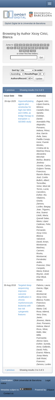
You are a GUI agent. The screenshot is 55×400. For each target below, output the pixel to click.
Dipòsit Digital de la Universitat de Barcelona (25, 23)
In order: (39, 70)
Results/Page (31, 74)
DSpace (50, 390)
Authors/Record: (19, 78)
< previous (10, 90)
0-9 (16, 45)
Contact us (8, 393)
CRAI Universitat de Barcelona (27, 380)
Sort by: (16, 70)
